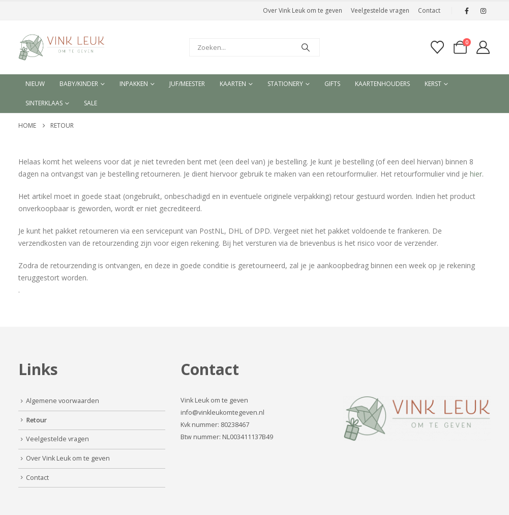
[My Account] (483, 47)
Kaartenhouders (382, 83)
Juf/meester (187, 83)
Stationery (285, 83)
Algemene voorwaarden (62, 400)
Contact (429, 10)
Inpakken (133, 83)
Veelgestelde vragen (380, 10)
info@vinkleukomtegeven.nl (222, 412)
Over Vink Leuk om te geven (302, 10)
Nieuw (35, 83)
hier (476, 174)
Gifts (332, 83)
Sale (90, 103)
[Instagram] (483, 11)
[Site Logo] (61, 47)
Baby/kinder (78, 83)
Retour (36, 420)
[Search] (305, 47)
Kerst (433, 83)
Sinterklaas (44, 103)
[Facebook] (467, 11)
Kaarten (233, 83)
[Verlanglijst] (437, 47)
